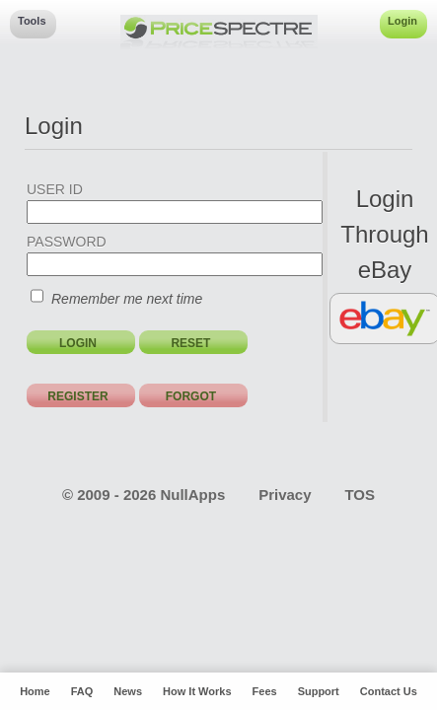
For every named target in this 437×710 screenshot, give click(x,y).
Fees (265, 691)
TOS (359, 494)
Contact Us (388, 691)
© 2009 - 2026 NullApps (143, 494)
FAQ (82, 691)
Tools (32, 21)
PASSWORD (67, 241)
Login (402, 21)
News (127, 691)
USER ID (55, 189)
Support (318, 691)
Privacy (284, 494)
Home (35, 691)
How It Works (197, 691)
